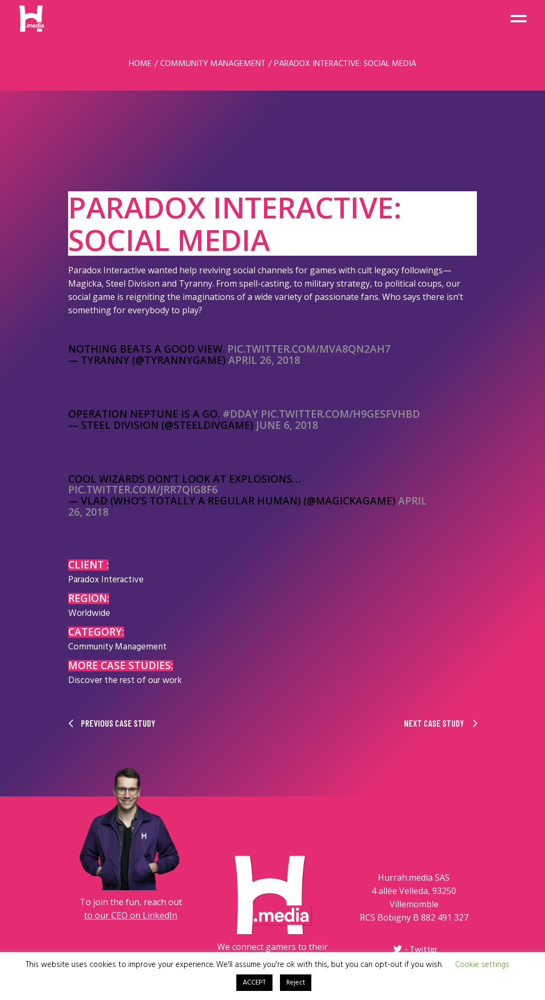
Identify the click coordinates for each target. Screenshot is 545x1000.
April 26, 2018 (264, 360)
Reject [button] (295, 982)
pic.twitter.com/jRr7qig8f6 (143, 490)
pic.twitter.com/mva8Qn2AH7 (309, 349)
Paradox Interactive (106, 580)
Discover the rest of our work (125, 680)
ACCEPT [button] (254, 982)
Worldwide (89, 613)
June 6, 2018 (287, 425)
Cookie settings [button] (482, 964)
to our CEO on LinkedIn (130, 915)
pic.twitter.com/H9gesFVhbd (340, 414)
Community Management (117, 647)
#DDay (240, 414)
